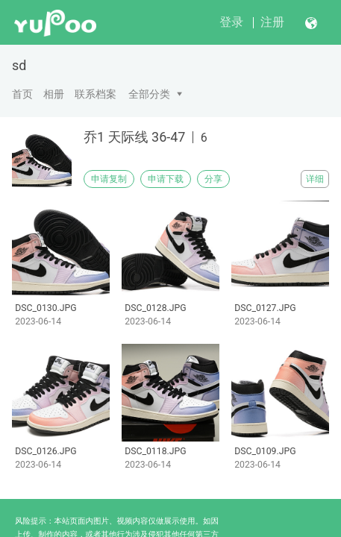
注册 (272, 22)
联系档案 (95, 94)
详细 (315, 179)
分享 (213, 179)
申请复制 (109, 179)
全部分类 (149, 94)
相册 (53, 94)
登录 (231, 22)
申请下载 (166, 179)
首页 (22, 94)
